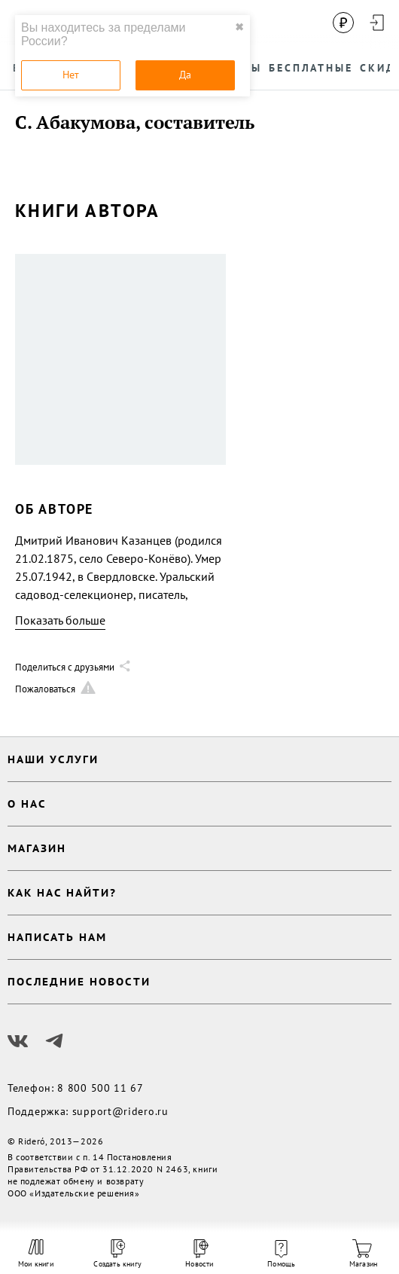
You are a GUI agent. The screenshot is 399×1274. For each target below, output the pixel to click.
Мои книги (35, 1254)
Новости (199, 1254)
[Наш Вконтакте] (18, 1041)
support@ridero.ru (120, 1111)
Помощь (281, 1254)
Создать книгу (117, 1254)
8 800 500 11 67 (100, 1088)
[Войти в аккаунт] (376, 22)
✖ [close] (239, 27)
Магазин (363, 1254)
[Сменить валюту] (343, 22)
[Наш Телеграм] (54, 1041)
